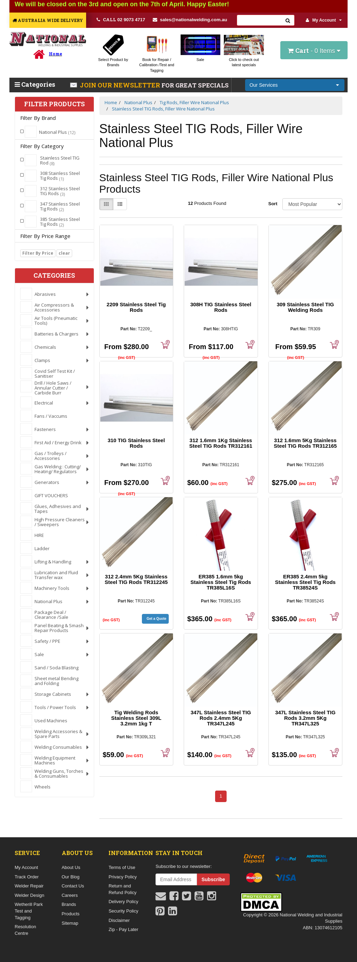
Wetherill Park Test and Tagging (29, 911)
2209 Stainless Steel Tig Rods (136, 307)
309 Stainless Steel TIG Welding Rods (305, 307)
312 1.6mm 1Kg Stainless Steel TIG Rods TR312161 (220, 443)
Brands (69, 904)
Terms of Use (121, 867)
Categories (35, 84)
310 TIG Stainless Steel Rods (136, 443)
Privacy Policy (122, 876)
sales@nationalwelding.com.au (190, 19)
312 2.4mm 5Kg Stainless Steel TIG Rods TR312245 (136, 579)
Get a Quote (156, 619)
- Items (314, 50)
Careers (70, 895)
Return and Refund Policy (122, 889)
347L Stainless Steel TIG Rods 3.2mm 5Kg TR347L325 (305, 717)
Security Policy (123, 911)
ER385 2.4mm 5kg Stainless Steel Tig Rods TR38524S (305, 582)
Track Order (27, 876)
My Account (324, 20)
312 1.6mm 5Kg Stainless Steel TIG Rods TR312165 (305, 443)
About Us (71, 867)
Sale (200, 59)
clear (64, 253)
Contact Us (73, 885)
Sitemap (70, 923)
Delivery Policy (123, 901)
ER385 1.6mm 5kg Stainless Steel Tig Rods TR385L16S (220, 582)
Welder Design (29, 895)
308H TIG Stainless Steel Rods (220, 307)
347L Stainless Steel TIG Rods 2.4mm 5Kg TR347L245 (221, 717)
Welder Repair (29, 885)
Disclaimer (119, 920)
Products (70, 913)
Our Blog (70, 876)
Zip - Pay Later (123, 929)
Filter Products (54, 104)
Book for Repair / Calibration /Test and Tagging (156, 64)
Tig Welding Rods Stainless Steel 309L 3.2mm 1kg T (136, 717)
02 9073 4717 (121, 19)
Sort (272, 203)
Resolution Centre (25, 930)
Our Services (264, 85)
